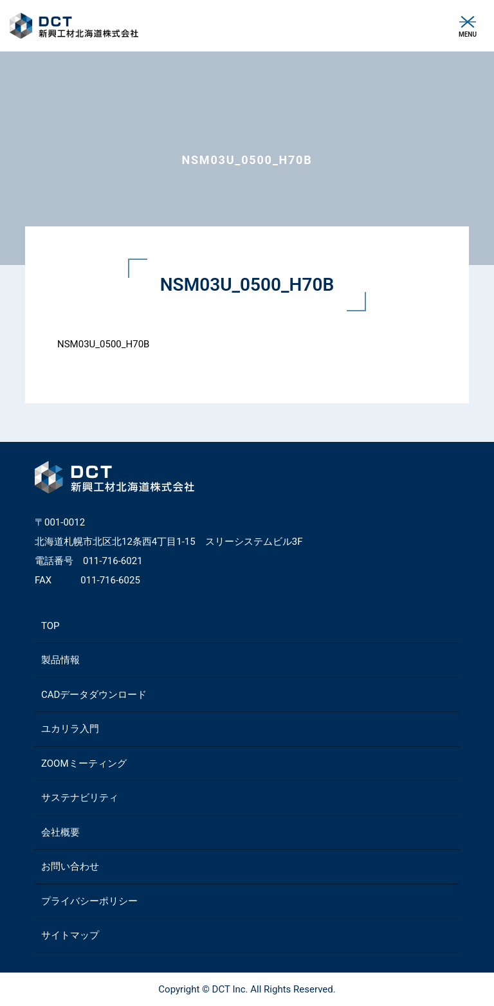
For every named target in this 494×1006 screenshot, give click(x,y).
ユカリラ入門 (70, 729)
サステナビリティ (79, 797)
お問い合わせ (70, 866)
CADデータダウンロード (94, 694)
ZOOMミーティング (84, 763)
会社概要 (60, 832)
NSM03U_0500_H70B (103, 344)
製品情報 (60, 660)
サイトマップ (70, 935)
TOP (50, 626)
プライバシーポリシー (89, 901)
